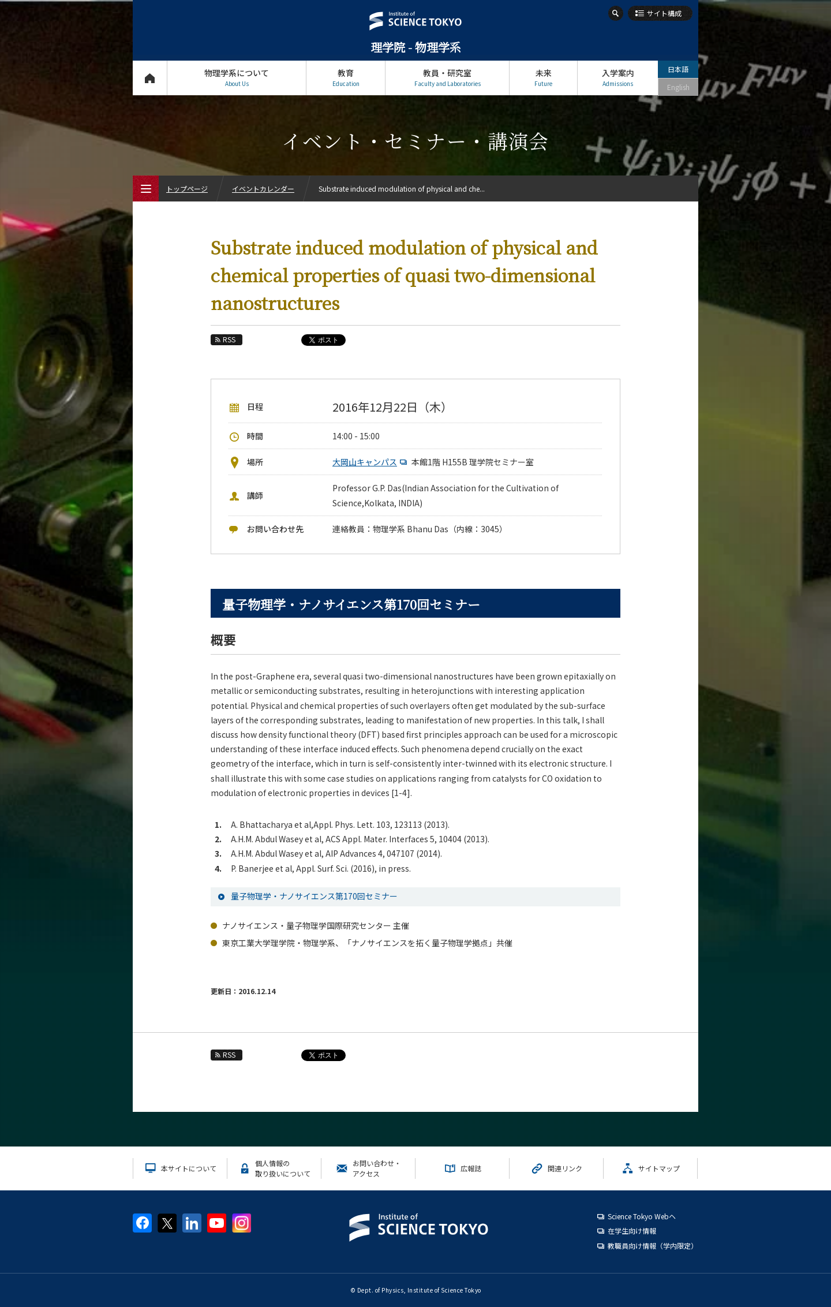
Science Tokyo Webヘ (642, 1216)
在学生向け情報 (632, 1230)
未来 (543, 77)
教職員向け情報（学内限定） (653, 1245)
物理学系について (236, 77)
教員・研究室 (447, 77)
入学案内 (618, 77)
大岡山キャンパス (371, 462)
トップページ (150, 77)
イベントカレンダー (263, 188)
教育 (345, 77)
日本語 (678, 69)
